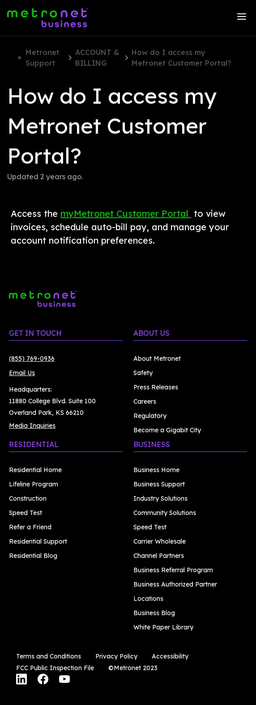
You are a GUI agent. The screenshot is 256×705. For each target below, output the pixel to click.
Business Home (156, 470)
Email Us (22, 373)
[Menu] (242, 18)
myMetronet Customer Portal (125, 213)
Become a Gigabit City (167, 430)
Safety (143, 373)
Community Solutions (164, 513)
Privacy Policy (116, 656)
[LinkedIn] (21, 680)
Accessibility (170, 656)
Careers (144, 401)
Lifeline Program (33, 484)
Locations (148, 599)
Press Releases (155, 387)
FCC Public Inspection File (55, 668)
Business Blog (154, 613)
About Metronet (157, 359)
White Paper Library (163, 627)
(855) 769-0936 (32, 359)
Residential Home (35, 470)
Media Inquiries (32, 426)
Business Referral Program (173, 570)
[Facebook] (43, 680)
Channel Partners (158, 556)
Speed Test (25, 513)
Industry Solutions (160, 498)
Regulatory (149, 416)
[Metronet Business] (47, 18)
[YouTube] (64, 680)
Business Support (159, 484)
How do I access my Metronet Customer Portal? (181, 58)
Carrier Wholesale (159, 541)
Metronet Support (39, 58)
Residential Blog (33, 556)
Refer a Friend (30, 527)
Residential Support (38, 541)
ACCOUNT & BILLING (97, 58)
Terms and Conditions (48, 656)
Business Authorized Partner (175, 584)
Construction (28, 498)
